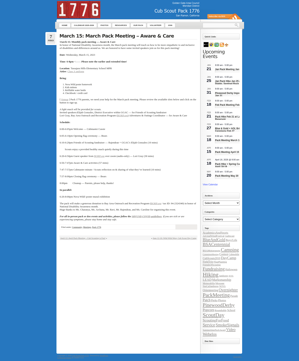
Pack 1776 (96, 227)
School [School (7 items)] (231, 310)
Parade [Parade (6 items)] (234, 295)
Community (77, 227)
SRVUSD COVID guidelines (147, 216)
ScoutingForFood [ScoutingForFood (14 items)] (216, 320)
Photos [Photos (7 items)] (222, 300)
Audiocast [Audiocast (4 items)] (229, 236)
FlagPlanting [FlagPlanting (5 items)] (220, 261)
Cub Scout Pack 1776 (80, 355)
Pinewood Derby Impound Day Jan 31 (232, 94)
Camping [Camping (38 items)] (230, 249)
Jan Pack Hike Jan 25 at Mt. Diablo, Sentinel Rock (230, 82)
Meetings (87, 227)
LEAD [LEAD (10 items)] (207, 280)
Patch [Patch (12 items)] (206, 300)
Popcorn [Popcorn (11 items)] (208, 310)
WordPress (104, 355)
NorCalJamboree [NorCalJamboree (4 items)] (211, 286)
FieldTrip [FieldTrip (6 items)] (208, 261)
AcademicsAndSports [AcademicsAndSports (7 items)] (215, 232)
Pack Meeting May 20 (226, 176)
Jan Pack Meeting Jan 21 (228, 69)
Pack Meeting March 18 (228, 140)
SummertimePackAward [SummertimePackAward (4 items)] (214, 330)
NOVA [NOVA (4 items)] (222, 286)
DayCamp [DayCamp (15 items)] (228, 258)
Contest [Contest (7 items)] (223, 254)
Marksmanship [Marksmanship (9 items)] (221, 280)
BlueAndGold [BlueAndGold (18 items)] (214, 240)
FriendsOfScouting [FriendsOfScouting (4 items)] (211, 264)
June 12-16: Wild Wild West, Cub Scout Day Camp (174, 238)
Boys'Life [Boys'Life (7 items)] (231, 240)
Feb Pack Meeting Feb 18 (229, 105)
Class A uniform (75, 71)
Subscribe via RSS (217, 16)
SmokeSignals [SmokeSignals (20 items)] (227, 325)
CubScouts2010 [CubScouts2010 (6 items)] (211, 258)
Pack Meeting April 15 (227, 152)
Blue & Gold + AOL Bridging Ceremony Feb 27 (230, 129)
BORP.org (122, 115)
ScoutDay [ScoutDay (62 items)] (213, 315)
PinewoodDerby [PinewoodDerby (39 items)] (219, 305)
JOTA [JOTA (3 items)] (231, 276)
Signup (64, 99)
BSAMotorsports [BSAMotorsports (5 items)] (211, 250)
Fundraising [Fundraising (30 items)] (214, 268)
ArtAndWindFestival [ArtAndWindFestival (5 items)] (213, 235)
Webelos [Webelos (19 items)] (210, 334)
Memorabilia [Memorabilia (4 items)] (209, 283)
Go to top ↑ (237, 357)
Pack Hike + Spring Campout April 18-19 (231, 165)
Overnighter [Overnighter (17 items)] (228, 290)
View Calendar (210, 184)
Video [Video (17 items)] (231, 329)
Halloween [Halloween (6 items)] (231, 269)
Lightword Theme (64, 358)
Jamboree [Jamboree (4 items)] (223, 275)
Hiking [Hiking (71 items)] (210, 275)
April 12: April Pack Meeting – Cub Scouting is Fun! (83, 238)
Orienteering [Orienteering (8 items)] (210, 290)
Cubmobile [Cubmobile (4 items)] (234, 254)
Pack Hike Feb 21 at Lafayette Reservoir (231, 118)
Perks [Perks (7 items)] (214, 300)
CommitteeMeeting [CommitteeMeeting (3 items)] (211, 254)
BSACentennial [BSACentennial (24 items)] (216, 244)
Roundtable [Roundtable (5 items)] (220, 310)
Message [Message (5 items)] (220, 283)
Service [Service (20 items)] (209, 325)
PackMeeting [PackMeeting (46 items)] (216, 295)
